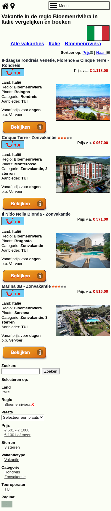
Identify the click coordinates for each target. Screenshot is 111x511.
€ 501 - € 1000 (17, 430)
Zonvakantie (14, 477)
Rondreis (12, 472)
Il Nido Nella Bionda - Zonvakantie (36, 214)
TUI (7, 489)
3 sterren (12, 447)
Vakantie (11, 459)
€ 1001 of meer (17, 435)
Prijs (88, 52)
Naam (103, 52)
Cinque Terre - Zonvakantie (29, 137)
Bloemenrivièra (83, 43)
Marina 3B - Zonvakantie (26, 286)
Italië (54, 43)
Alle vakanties (27, 43)
